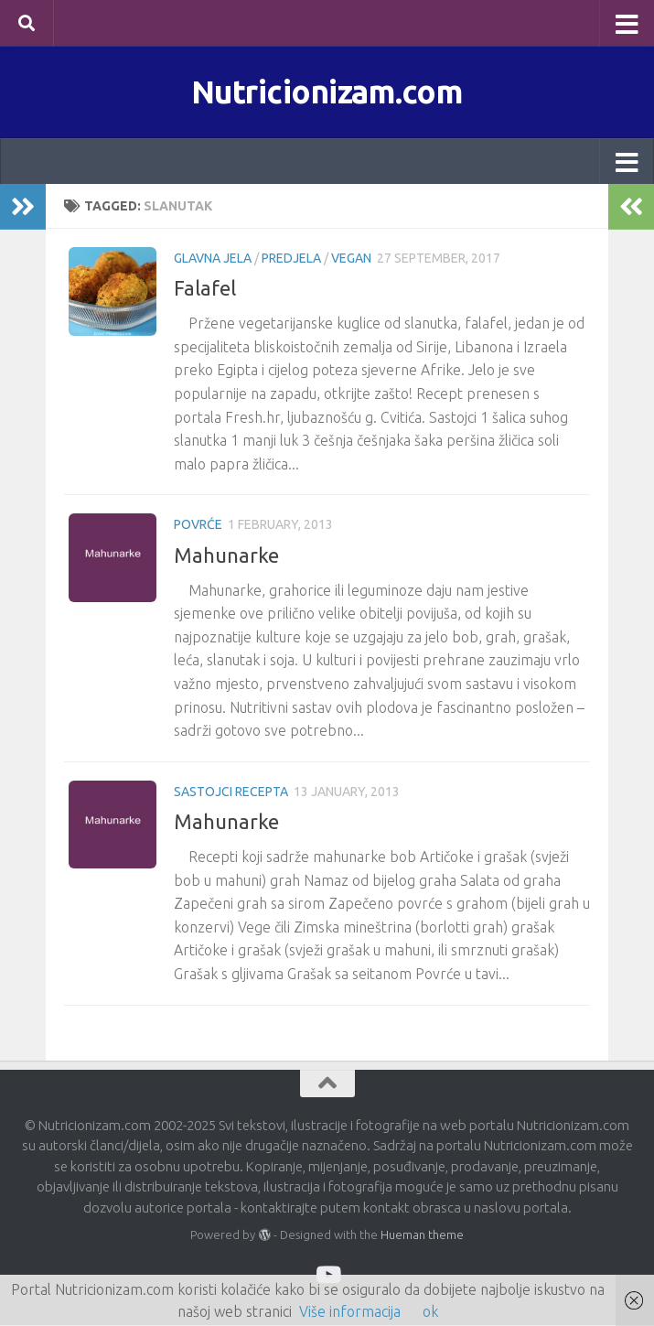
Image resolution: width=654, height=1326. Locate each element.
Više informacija (350, 1311)
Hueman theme (422, 1234)
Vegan (351, 259)
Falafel (205, 288)
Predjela (291, 259)
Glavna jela (213, 259)
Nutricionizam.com (327, 91)
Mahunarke (226, 555)
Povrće (198, 525)
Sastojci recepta (231, 792)
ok (430, 1311)
